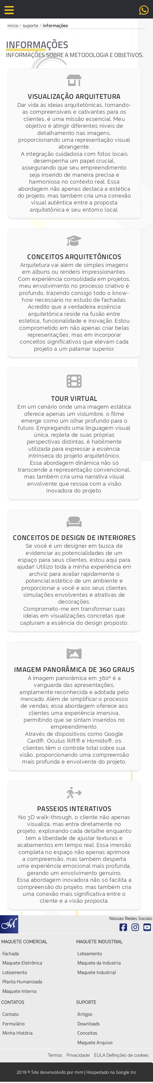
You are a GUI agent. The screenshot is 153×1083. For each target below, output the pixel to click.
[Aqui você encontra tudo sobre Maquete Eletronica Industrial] (99, 962)
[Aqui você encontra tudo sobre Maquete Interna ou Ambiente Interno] (19, 991)
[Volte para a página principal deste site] (76, 11)
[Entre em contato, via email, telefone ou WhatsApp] (10, 1014)
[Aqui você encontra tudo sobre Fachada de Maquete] (10, 953)
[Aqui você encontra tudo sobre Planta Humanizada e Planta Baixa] (22, 981)
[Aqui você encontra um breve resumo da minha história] (17, 1032)
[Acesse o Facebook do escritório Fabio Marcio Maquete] (123, 927)
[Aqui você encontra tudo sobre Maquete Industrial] (96, 972)
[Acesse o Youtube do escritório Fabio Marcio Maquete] (147, 927)
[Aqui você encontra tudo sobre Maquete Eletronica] (22, 962)
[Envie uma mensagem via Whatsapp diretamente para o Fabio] (144, 10)
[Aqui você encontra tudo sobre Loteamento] (89, 953)
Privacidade (78, 1055)
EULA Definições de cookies (121, 1055)
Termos (55, 1055)
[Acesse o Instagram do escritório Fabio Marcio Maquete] (135, 927)
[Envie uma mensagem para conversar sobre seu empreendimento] (13, 1023)
